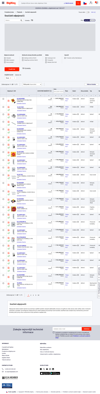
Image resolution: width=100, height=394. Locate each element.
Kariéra (4, 353)
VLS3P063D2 (21, 167)
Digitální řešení (6, 357)
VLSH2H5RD (21, 98)
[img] (11, 3)
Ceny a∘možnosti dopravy (47, 352)
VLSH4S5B (20, 182)
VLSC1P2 (20, 174)
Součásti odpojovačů (30, 12)
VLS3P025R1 (21, 137)
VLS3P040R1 (21, 230)
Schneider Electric (21, 103)
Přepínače (19, 12)
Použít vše (12, 69)
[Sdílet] (93, 12)
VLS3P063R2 (21, 114)
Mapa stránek (5, 355)
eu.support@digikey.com (10, 372)
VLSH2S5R (20, 129)
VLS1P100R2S (21, 245)
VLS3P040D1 (21, 268)
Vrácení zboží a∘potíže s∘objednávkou (50, 354)
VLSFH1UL (20, 207)
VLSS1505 (20, 107)
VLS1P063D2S (21, 237)
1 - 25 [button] (11, 84)
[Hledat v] (12, 20)
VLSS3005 (20, 122)
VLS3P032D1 (21, 253)
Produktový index (9, 12)
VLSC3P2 (20, 191)
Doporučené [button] (29, 84)
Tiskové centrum (6, 360)
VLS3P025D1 (21, 160)
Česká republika (11, 392)
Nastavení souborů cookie (89, 392)
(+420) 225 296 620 (9, 369)
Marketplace (5, 349)
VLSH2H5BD (21, 275)
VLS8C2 (19, 283)
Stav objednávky (44, 349)
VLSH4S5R (20, 199)
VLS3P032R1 (21, 145)
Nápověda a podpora (45, 347)
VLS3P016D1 (21, 214)
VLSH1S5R (20, 152)
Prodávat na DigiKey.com (8, 351)
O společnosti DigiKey (7, 347)
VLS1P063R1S (21, 222)
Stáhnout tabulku (91, 84)
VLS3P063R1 (21, 260)
